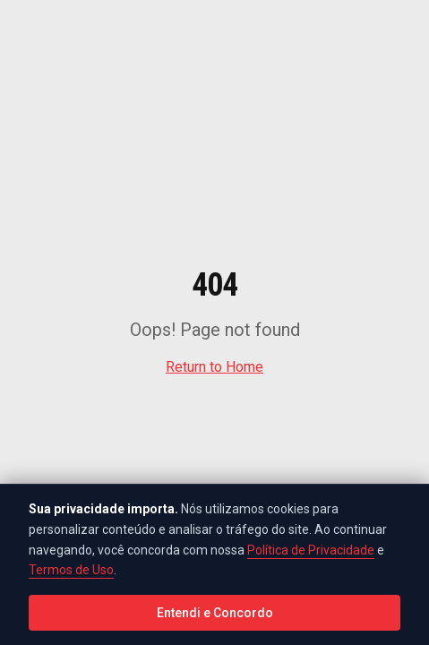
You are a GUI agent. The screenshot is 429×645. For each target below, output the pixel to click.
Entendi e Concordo (215, 613)
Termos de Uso (71, 570)
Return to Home (214, 366)
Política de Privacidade (310, 550)
